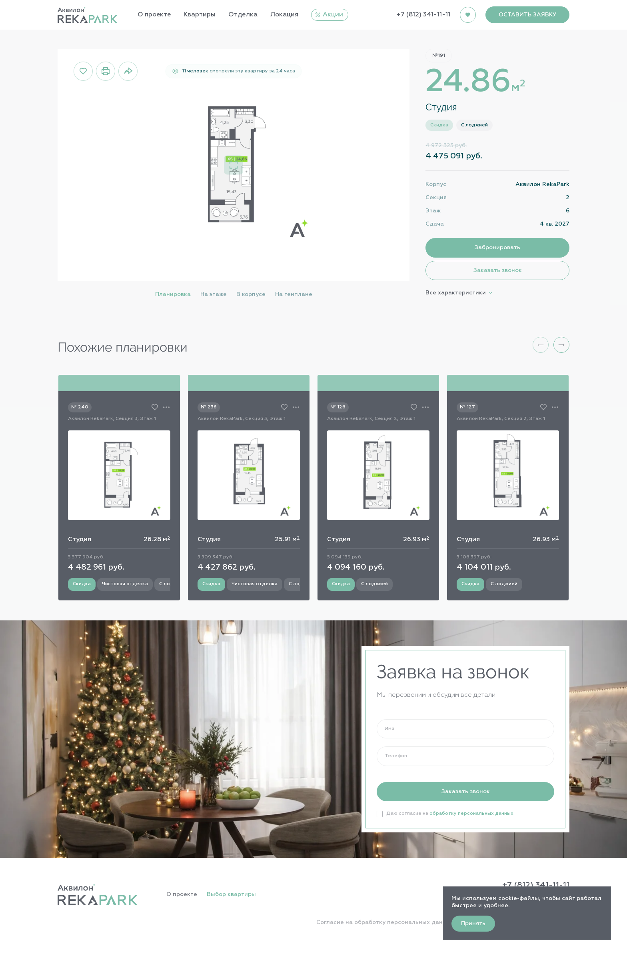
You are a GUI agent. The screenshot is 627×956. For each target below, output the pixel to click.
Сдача (434, 224)
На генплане (293, 294)
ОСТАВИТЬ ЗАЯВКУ (527, 15)
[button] (561, 345)
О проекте (181, 894)
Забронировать (497, 247)
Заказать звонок (497, 270)
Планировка (173, 294)
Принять (473, 923)
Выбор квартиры (231, 894)
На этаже (213, 294)
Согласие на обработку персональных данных (385, 922)
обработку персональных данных (471, 813)
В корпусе (251, 294)
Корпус (435, 184)
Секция (436, 197)
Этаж (433, 211)
